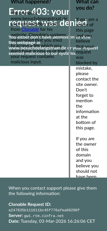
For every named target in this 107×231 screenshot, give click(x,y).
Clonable (30, 29)
